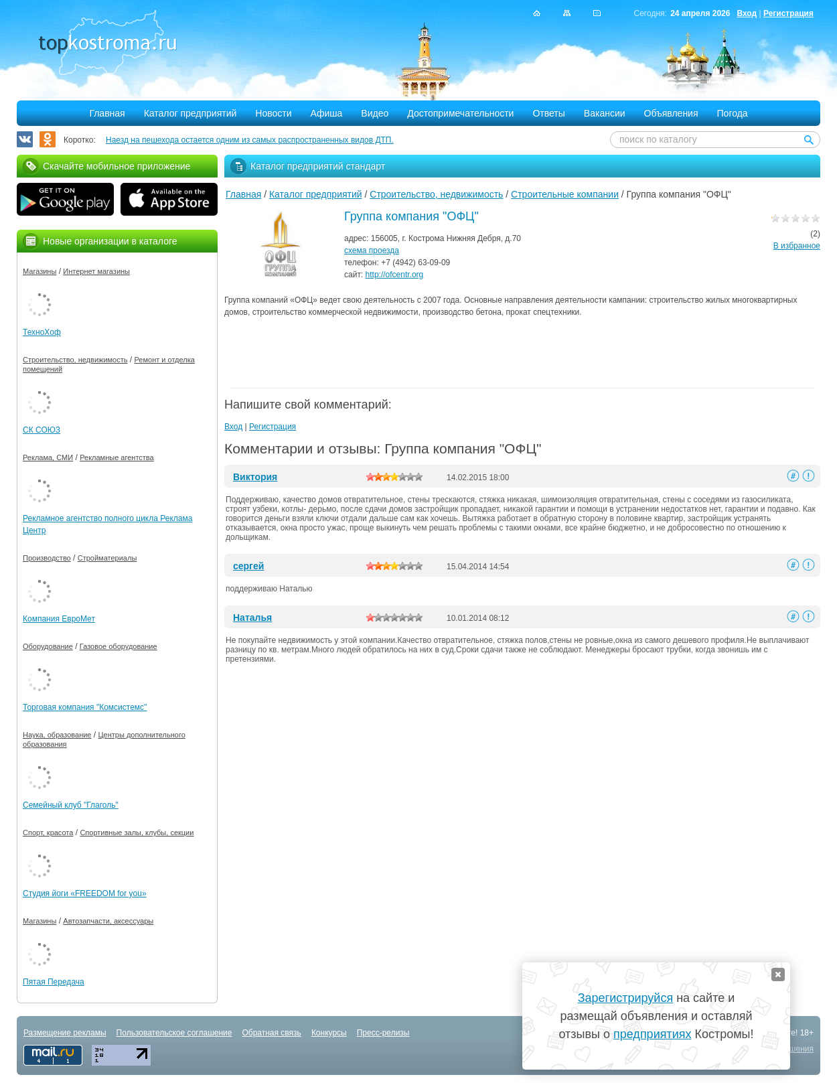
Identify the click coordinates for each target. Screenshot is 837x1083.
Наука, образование (57, 735)
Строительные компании (565, 194)
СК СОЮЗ (41, 430)
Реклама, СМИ (48, 457)
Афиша (327, 113)
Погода (732, 113)
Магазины (39, 271)
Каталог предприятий (190, 113)
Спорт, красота (48, 832)
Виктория (255, 477)
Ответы (548, 113)
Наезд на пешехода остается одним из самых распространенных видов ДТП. (250, 140)
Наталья (252, 617)
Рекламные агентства (117, 457)
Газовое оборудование (118, 646)
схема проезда (371, 250)
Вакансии (604, 113)
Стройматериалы (107, 558)
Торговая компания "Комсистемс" (85, 707)
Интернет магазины (96, 271)
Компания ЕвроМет (59, 619)
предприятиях (652, 1034)
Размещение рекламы (64, 1032)
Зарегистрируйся (625, 998)
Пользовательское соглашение (174, 1032)
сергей (248, 566)
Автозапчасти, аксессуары (108, 921)
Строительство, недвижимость (436, 194)
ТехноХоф (42, 332)
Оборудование (48, 646)
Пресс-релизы (383, 1032)
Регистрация (788, 13)
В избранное (796, 245)
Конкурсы (329, 1032)
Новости (273, 113)
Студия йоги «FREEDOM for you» (85, 893)
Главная (107, 113)
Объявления (671, 113)
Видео (374, 113)
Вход (747, 13)
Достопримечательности (460, 113)
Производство (47, 558)
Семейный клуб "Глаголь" (71, 805)
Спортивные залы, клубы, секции (137, 832)
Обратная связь (271, 1032)
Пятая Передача (53, 982)
